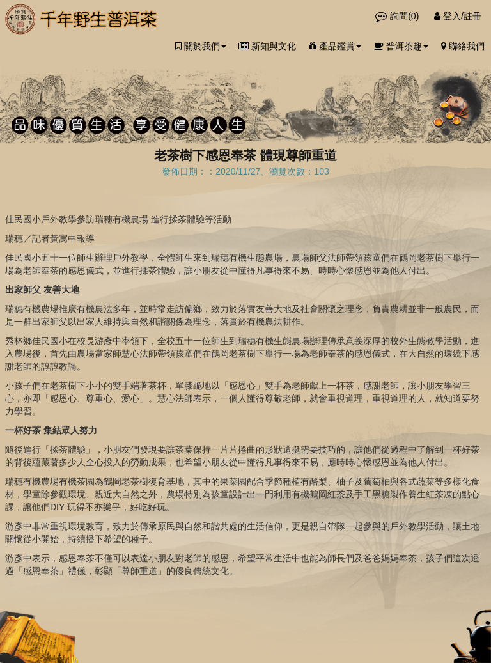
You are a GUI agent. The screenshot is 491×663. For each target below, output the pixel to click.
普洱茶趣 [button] (401, 46)
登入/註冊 (457, 16)
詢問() (398, 16)
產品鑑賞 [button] (335, 46)
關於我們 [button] (200, 46)
